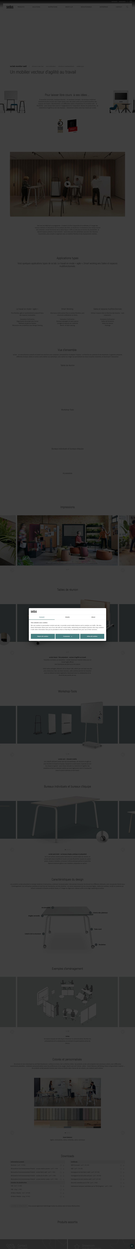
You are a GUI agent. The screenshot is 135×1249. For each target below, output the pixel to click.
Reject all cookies (42, 636)
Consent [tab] (41, 617)
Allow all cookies (92, 636)
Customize (67, 636)
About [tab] (93, 617)
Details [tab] (67, 617)
